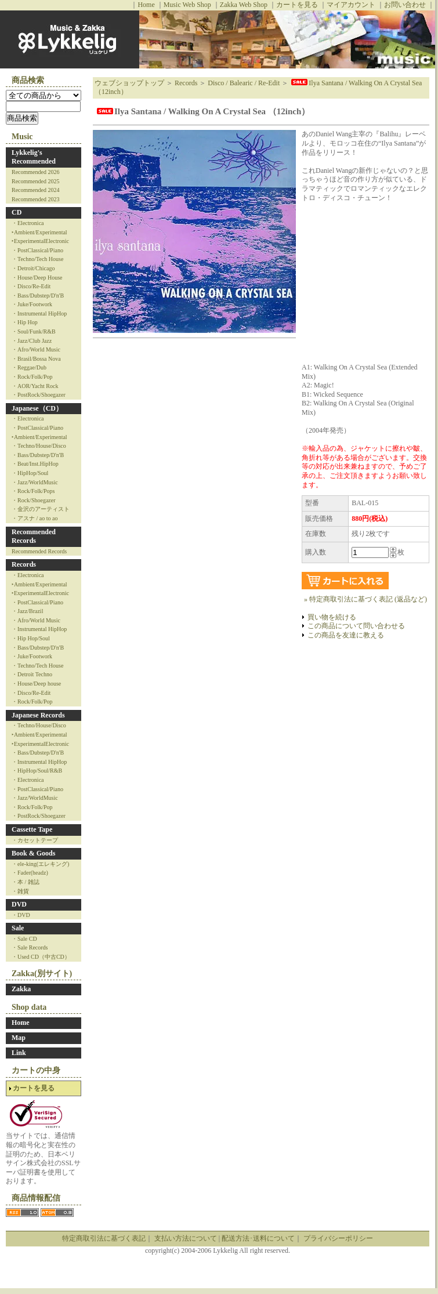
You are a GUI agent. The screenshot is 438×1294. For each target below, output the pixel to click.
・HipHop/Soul (30, 473)
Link (19, 1053)
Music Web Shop (187, 5)
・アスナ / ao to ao (34, 518)
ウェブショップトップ (129, 83)
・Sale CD (24, 939)
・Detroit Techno (32, 674)
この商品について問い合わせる (356, 626)
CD (16, 212)
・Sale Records (30, 947)
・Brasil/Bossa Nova (36, 359)
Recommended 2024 (35, 190)
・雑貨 (20, 891)
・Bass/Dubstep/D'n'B (38, 295)
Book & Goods (33, 853)
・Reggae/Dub (29, 367)
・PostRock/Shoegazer (39, 395)
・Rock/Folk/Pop (32, 377)
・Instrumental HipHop (39, 313)
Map (19, 1038)
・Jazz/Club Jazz (32, 341)
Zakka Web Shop (243, 5)
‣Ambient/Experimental (39, 232)
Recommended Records (34, 536)
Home (145, 5)
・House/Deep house (36, 683)
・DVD (21, 915)
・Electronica (28, 223)
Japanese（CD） (37, 408)
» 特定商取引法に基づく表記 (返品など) (365, 599)
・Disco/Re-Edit (31, 286)
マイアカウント (351, 5)
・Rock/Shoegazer (34, 500)
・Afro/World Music (36, 349)
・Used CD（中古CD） (41, 957)
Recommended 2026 (35, 172)
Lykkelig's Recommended (34, 157)
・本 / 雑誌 (25, 882)
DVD (19, 904)
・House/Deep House (37, 277)
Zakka (21, 989)
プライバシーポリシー (338, 1238)
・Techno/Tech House (37, 259)
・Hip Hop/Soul (31, 638)
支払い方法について (185, 1238)
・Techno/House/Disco (39, 446)
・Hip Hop (25, 322)
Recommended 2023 (35, 199)
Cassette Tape (32, 829)
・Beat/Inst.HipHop (35, 464)
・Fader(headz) (30, 872)
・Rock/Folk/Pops (33, 491)
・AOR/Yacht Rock (35, 386)
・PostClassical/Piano (37, 250)
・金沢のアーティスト (41, 509)
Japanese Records (38, 715)
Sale (18, 928)
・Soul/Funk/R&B (34, 331)
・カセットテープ (35, 840)
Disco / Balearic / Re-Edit (244, 83)
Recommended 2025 (35, 181)
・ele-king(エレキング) (40, 864)
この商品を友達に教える (345, 635)
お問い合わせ (405, 5)
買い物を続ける (331, 617)
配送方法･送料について (258, 1238)
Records (24, 564)
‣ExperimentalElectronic (40, 241)
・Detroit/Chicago (33, 268)
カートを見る (297, 5)
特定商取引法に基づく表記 (104, 1238)
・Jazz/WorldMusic (35, 482)
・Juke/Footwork (32, 304)
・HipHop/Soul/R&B (37, 770)
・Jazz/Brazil (27, 611)
